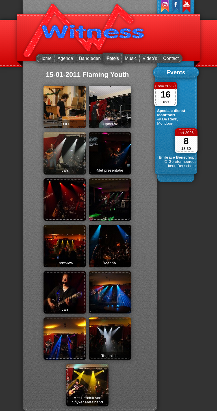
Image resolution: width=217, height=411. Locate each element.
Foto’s (113, 58)
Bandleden (90, 58)
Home (46, 58)
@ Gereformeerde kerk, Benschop (179, 163)
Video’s (149, 58)
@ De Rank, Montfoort (167, 121)
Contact (171, 58)
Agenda (65, 58)
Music (131, 58)
